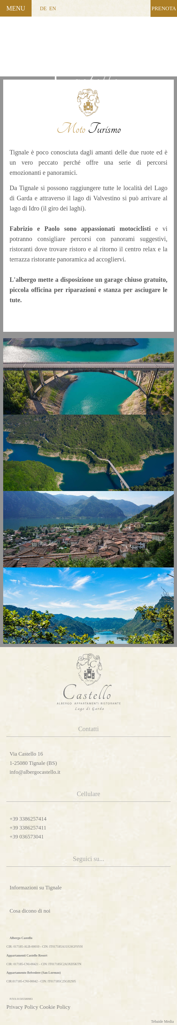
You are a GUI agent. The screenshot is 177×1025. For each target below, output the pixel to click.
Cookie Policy (55, 1007)
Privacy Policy (22, 1007)
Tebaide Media (162, 1021)
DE (43, 8)
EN (52, 8)
